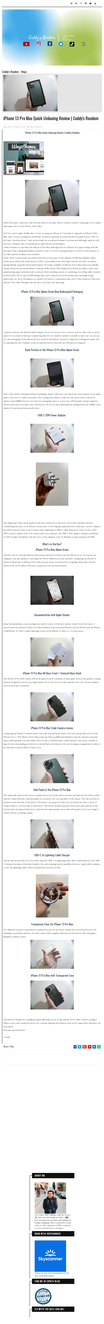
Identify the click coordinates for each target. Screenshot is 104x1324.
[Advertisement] (52, 1087)
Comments (37, 127)
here (68, 631)
